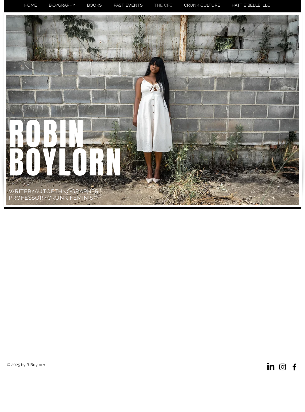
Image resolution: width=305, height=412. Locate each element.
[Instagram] (282, 366)
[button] (94, 5)
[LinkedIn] (270, 366)
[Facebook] (294, 366)
